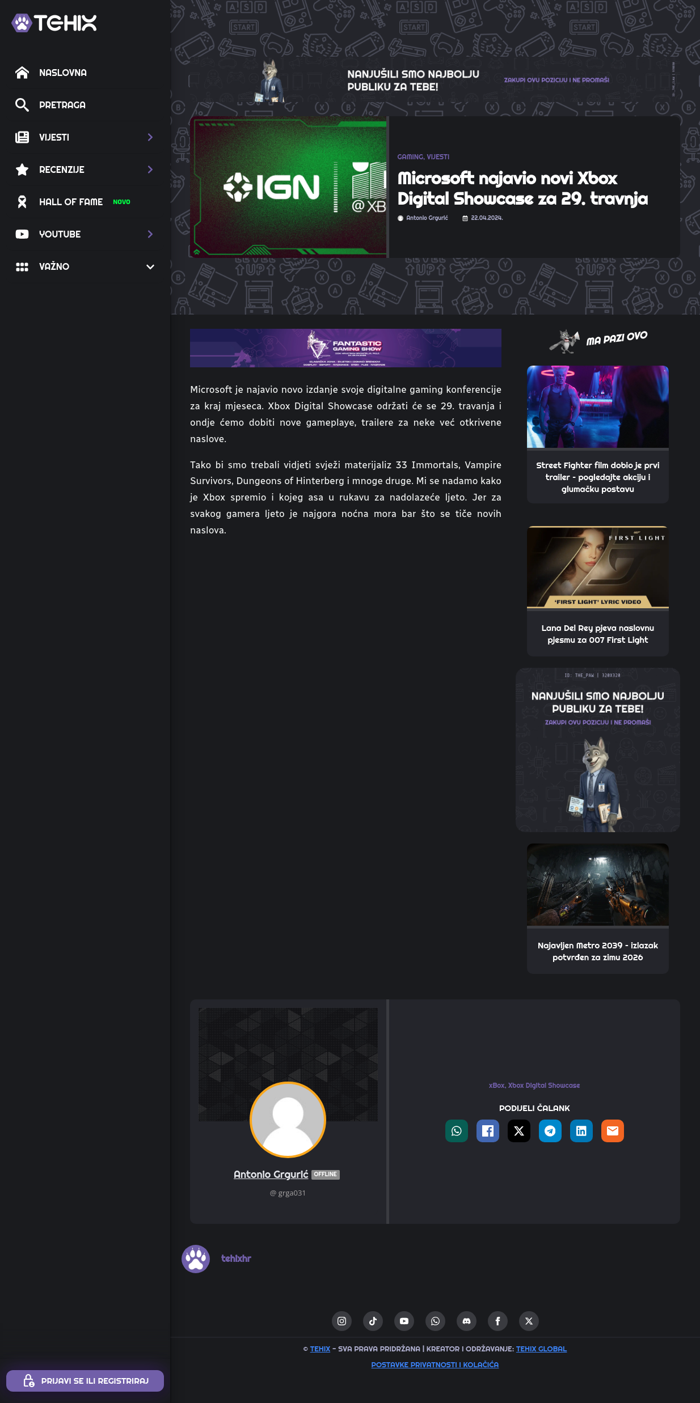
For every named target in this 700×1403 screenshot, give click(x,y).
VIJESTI (438, 156)
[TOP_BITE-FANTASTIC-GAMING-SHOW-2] (345, 347)
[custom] (373, 1321)
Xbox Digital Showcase (544, 1085)
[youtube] (404, 1321)
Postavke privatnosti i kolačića (435, 1364)
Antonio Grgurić (288, 1175)
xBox (496, 1085)
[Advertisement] (345, 632)
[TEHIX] (53, 23)
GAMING (410, 156)
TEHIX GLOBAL (541, 1348)
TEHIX (320, 1348)
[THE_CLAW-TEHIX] (435, 78)
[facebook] (498, 1321)
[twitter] (529, 1321)
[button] (85, 137)
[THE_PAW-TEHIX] (598, 749)
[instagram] (342, 1321)
